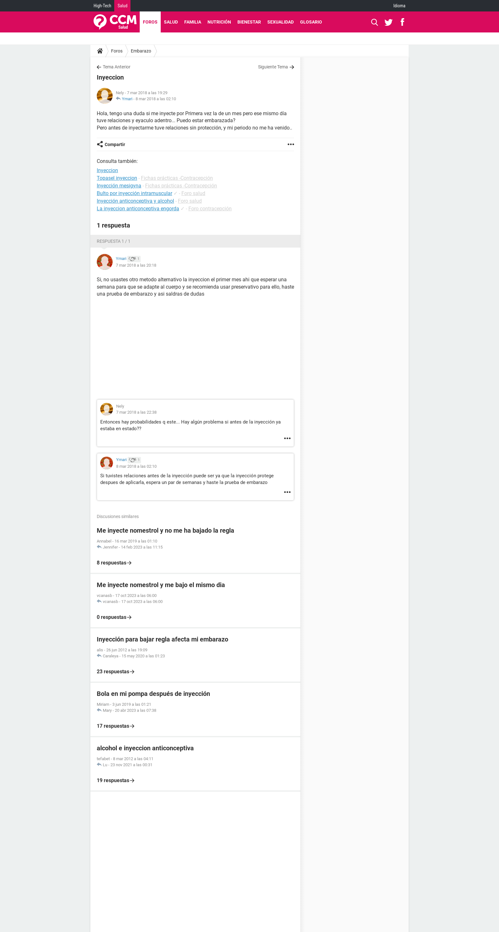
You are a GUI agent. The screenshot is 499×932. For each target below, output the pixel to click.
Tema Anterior (116, 66)
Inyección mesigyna (119, 186)
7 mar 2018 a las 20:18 (136, 265)
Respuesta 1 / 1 (113, 241)
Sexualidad (280, 22)
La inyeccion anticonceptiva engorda (138, 209)
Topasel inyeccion (117, 178)
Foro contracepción (210, 209)
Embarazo (141, 50)
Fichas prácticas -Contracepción (177, 178)
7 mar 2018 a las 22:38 (136, 412)
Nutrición (219, 22)
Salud (122, 5)
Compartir (115, 144)
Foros (150, 22)
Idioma (399, 5)
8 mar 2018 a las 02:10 (156, 98)
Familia (192, 22)
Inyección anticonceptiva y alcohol (135, 201)
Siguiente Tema (273, 66)
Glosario (311, 22)
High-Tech (102, 5)
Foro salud (193, 193)
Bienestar (249, 22)
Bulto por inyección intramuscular (134, 193)
